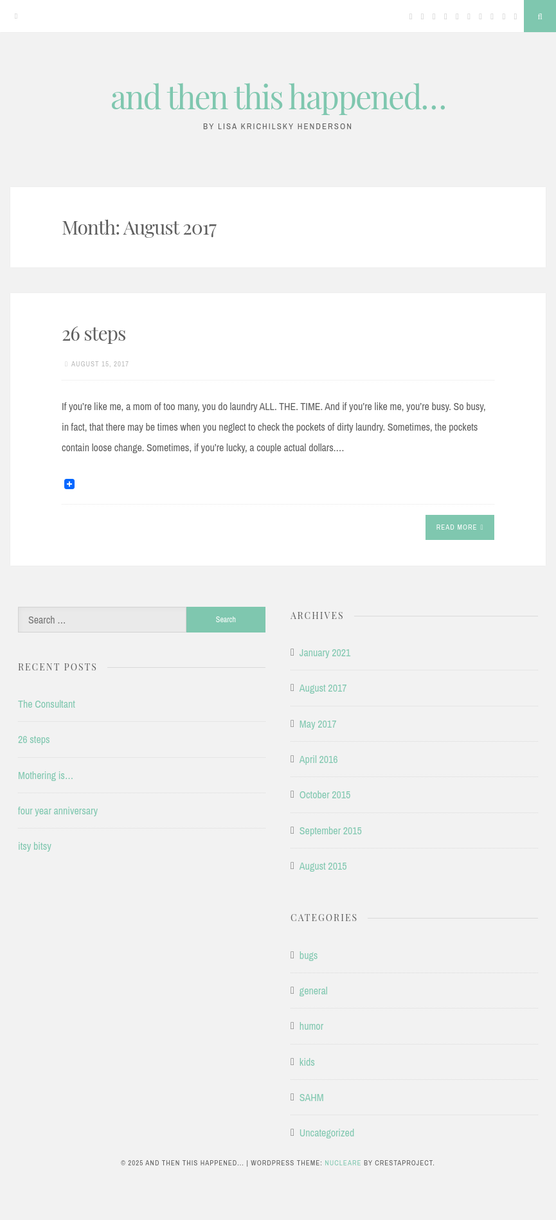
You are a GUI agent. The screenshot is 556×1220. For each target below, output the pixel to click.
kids (307, 1062)
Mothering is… (45, 775)
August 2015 (323, 866)
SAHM (312, 1097)
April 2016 (319, 759)
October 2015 (325, 794)
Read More (460, 527)
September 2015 (331, 830)
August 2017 (323, 688)
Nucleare (343, 1162)
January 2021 (325, 652)
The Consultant (46, 704)
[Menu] (16, 16)
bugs (309, 955)
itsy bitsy (34, 846)
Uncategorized (327, 1133)
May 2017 (318, 724)
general (314, 990)
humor (311, 1026)
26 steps (93, 333)
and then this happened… (278, 96)
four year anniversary (58, 810)
